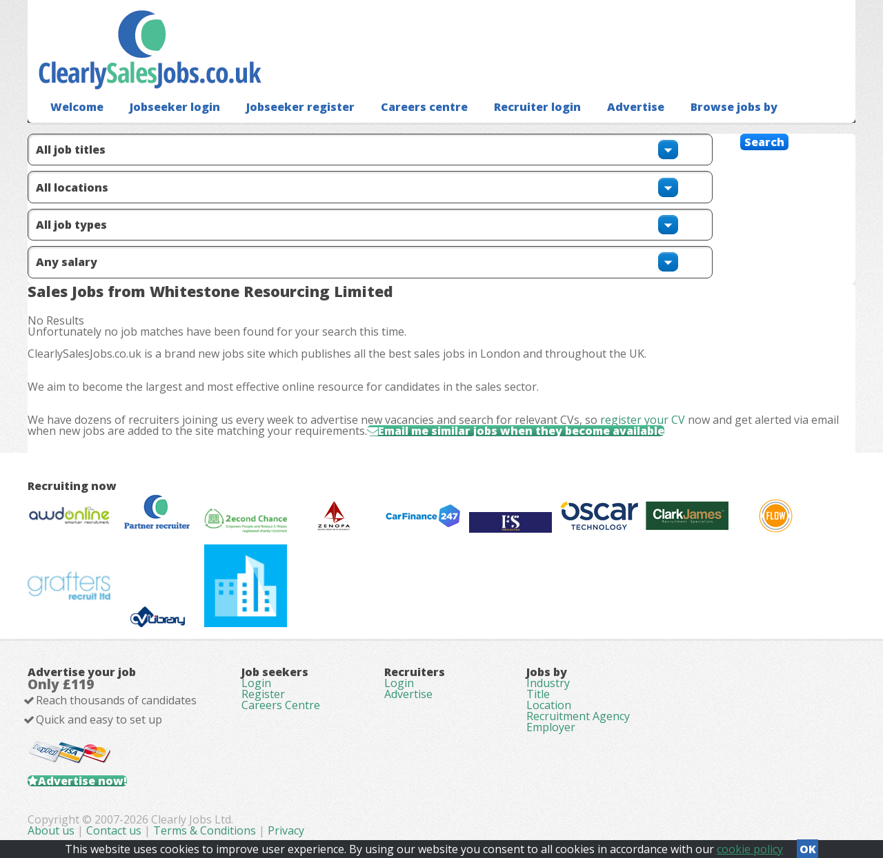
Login (256, 683)
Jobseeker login (175, 106)
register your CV (642, 419)
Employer (550, 727)
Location (548, 705)
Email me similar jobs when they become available (521, 430)
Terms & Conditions (204, 830)
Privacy (286, 830)
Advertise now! (82, 780)
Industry (548, 683)
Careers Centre (280, 705)
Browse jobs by (734, 106)
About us (52, 830)
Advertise (635, 106)
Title (538, 694)
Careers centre (424, 106)
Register (263, 694)
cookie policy (750, 849)
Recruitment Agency (578, 716)
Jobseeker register (300, 106)
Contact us (115, 830)
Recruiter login (537, 106)
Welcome (76, 106)
